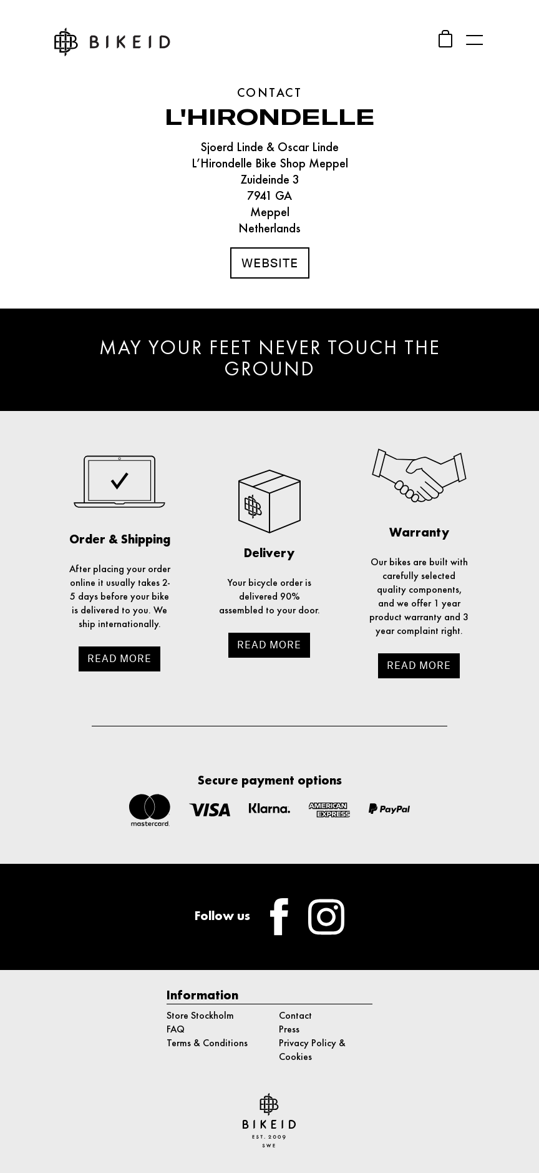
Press (289, 1030)
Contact (295, 1016)
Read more (119, 659)
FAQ (176, 1030)
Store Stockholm (200, 1016)
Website (269, 262)
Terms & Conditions (207, 1044)
